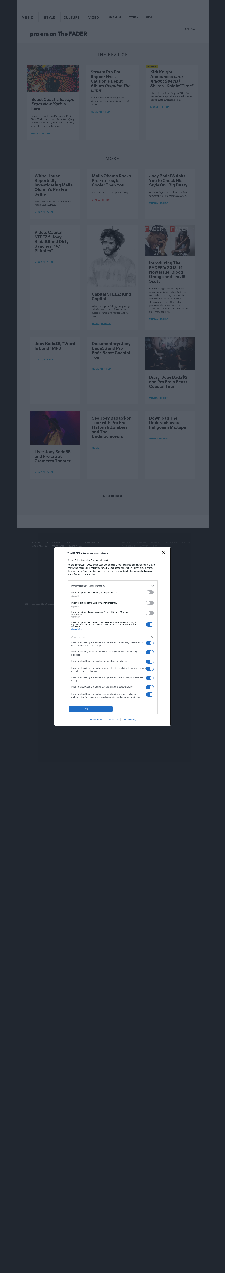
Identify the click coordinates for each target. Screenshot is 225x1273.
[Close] (164, 553)
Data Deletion (95, 719)
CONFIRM (91, 709)
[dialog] (112, 636)
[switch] (150, 592)
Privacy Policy (129, 719)
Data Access (112, 719)
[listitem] (112, 585)
